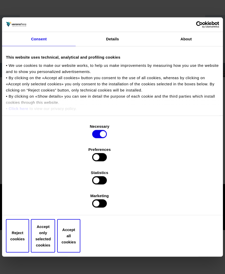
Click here (18, 153)
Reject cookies (40, 201)
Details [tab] (112, 83)
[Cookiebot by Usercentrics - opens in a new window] (196, 69)
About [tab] (186, 83)
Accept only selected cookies (112, 201)
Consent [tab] (39, 83)
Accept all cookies (184, 201)
